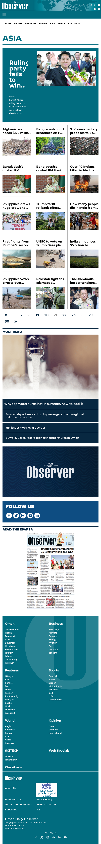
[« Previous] (6, 315)
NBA (51, 696)
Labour (8, 656)
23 (74, 315)
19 (37, 315)
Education (10, 643)
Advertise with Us (46, 804)
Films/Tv (9, 699)
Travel (8, 689)
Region (18, 23)
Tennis (52, 679)
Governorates (12, 629)
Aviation (53, 643)
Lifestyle (9, 676)
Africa (62, 23)
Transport (10, 636)
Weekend (10, 713)
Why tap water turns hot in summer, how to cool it (43, 404)
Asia (52, 23)
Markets (53, 633)
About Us (10, 788)
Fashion (9, 693)
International (55, 733)
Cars (51, 646)
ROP (7, 639)
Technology (11, 759)
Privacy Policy (44, 799)
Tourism (9, 653)
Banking (53, 636)
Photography (12, 696)
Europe (43, 23)
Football (53, 676)
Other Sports (55, 699)
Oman (52, 726)
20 (46, 315)
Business (53, 729)
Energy (52, 639)
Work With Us (13, 799)
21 (55, 315)
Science (9, 756)
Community (11, 659)
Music (8, 706)
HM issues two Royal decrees (25, 427)
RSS (38, 809)
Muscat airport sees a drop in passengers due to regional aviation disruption (45, 416)
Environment (11, 649)
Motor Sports (55, 686)
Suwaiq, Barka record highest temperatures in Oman (42, 437)
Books (8, 703)
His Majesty (11, 646)
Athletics (53, 689)
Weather (9, 663)
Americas (30, 23)
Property (53, 649)
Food (7, 686)
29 (90, 315)
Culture (9, 683)
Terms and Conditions (18, 804)
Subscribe (11, 809)
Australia (74, 23)
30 (7, 321)
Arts (7, 679)
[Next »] (16, 321)
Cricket (52, 683)
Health (8, 633)
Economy (54, 629)
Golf (51, 693)
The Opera (10, 709)
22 (64, 315)
